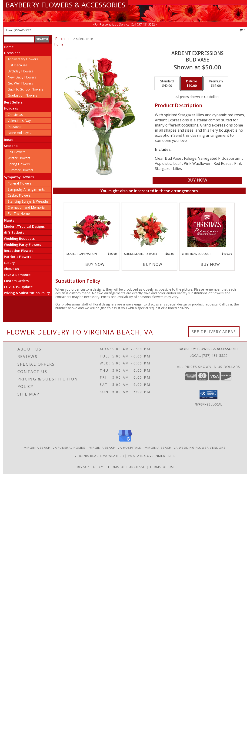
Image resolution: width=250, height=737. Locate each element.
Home (8, 47)
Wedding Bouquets (19, 238)
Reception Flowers (18, 250)
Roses (8, 139)
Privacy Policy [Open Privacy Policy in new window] (89, 467)
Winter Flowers (19, 158)
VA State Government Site (151, 456)
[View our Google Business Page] (125, 442)
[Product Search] (19, 39)
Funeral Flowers (20, 183)
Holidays (11, 108)
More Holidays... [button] (20, 132)
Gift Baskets (14, 232)
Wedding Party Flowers (22, 244)
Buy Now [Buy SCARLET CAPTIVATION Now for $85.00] (95, 264)
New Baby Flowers (22, 77)
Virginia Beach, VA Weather (99, 456)
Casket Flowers (19, 195)
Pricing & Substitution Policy (27, 293)
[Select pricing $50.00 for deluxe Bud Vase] (191, 83)
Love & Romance (17, 275)
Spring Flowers (19, 164)
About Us (11, 268)
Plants (9, 220)
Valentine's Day (19, 120)
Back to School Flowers (25, 89)
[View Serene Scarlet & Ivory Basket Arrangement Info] (149, 227)
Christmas (15, 114)
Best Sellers (13, 102)
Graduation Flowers (22, 95)
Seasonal (11, 145)
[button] (208, 394)
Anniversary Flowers (23, 59)
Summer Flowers (20, 170)
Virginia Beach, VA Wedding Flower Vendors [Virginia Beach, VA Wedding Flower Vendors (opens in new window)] (185, 447)
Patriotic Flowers (17, 256)
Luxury (9, 262)
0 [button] (243, 30)
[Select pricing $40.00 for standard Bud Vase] (167, 83)
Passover (15, 126)
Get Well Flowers (20, 83)
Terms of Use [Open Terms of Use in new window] (163, 467)
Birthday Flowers (20, 71)
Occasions (12, 53)
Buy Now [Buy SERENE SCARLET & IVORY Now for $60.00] (152, 264)
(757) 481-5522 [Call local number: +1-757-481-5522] (22, 30)
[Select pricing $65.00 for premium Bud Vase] (216, 83)
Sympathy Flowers (19, 177)
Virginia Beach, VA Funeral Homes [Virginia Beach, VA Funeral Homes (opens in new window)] (54, 447)
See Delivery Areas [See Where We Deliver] (214, 331)
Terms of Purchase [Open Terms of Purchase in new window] (126, 467)
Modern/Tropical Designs (24, 226)
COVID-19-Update (18, 287)
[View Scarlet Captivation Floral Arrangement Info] (91, 227)
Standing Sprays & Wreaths (28, 201)
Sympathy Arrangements (26, 189)
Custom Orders (16, 281)
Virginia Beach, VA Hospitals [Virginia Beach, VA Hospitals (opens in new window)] (115, 447)
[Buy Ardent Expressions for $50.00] (197, 180)
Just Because (17, 65)
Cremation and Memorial (26, 207)
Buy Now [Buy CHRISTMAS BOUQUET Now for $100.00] (210, 264)
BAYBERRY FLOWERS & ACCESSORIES (65, 5)
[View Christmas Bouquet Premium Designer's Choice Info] (206, 227)
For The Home (19, 213)
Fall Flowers (17, 152)
